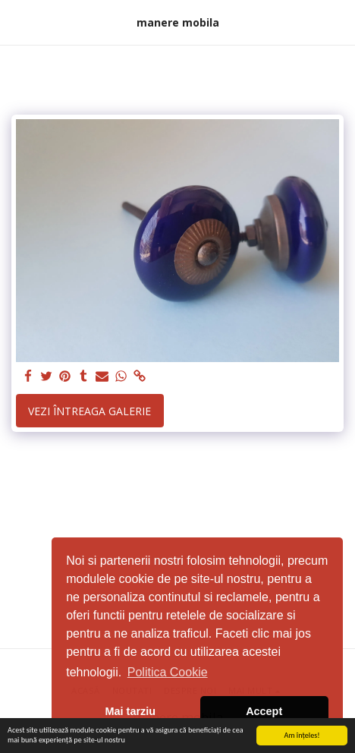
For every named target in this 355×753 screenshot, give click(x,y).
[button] (17, 21)
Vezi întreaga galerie (89, 411)
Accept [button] (264, 711)
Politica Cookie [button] (167, 672)
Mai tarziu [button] (130, 711)
